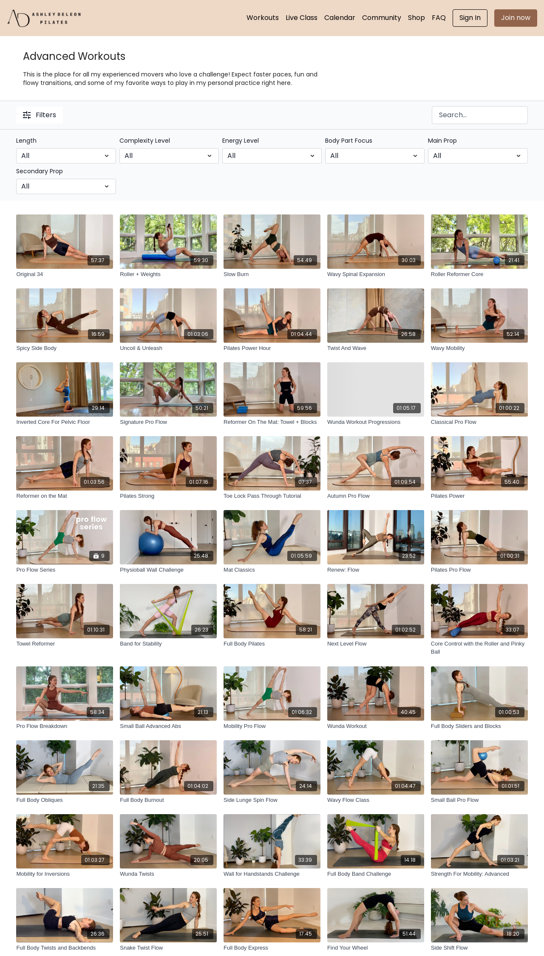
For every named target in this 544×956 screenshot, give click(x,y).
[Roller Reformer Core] (479, 274)
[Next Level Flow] (375, 644)
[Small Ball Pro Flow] (479, 800)
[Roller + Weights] (168, 274)
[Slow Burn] (272, 274)
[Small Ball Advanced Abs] (168, 726)
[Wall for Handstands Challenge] (272, 874)
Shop (416, 18)
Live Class (301, 18)
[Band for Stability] (168, 644)
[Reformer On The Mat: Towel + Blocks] (272, 422)
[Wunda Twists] (168, 874)
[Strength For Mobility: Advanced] (479, 874)
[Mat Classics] (272, 570)
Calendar (339, 18)
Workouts (262, 18)
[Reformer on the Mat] (64, 496)
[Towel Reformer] (64, 644)
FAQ (439, 18)
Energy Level (240, 140)
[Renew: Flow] (375, 570)
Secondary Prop (39, 171)
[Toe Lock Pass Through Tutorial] (272, 496)
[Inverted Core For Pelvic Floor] (64, 422)
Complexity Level (144, 140)
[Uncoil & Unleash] (168, 348)
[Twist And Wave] (375, 348)
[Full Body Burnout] (168, 800)
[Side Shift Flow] (479, 948)
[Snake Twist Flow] (168, 948)
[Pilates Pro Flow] (479, 570)
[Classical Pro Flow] (479, 422)
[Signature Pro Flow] (168, 422)
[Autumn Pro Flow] (375, 496)
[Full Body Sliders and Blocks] (479, 726)
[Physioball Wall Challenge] (168, 570)
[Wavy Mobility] (479, 348)
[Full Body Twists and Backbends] (64, 948)
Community (381, 18)
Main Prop (442, 140)
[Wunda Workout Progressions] (375, 422)
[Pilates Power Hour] (272, 348)
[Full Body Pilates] (272, 644)
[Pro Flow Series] (64, 570)
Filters (39, 115)
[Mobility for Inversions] (64, 874)
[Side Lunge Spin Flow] (272, 800)
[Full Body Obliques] (64, 800)
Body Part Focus (348, 140)
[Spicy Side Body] (64, 348)
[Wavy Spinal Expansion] (375, 274)
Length (26, 140)
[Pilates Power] (479, 496)
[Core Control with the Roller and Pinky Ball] (479, 648)
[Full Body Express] (272, 948)
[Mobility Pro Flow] (272, 726)
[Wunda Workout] (375, 726)
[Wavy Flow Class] (375, 800)
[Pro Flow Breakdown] (64, 726)
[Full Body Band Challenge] (375, 874)
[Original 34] (64, 274)
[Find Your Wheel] (375, 948)
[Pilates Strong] (168, 496)
